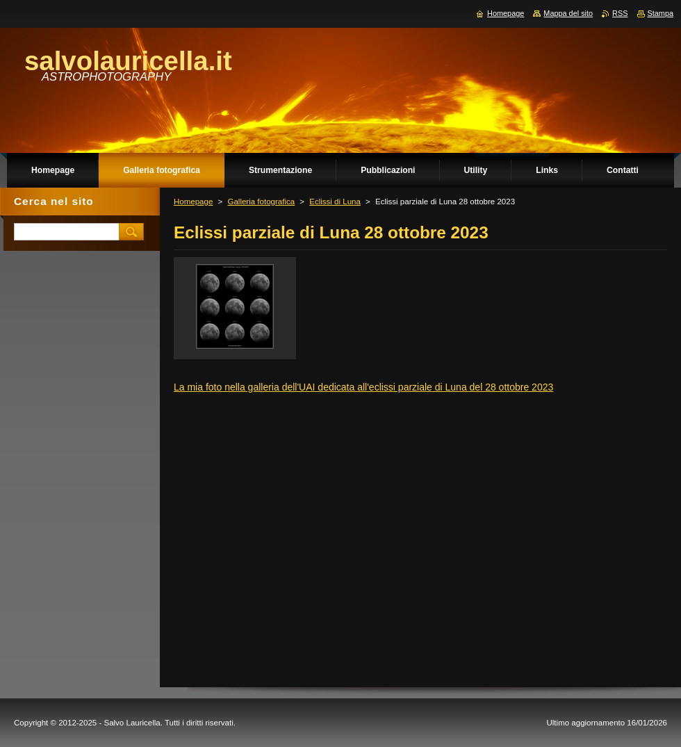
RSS (619, 13)
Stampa (660, 13)
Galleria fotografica (261, 201)
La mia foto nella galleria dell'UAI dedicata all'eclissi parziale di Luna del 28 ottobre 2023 (363, 387)
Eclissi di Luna (335, 201)
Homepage (193, 201)
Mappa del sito (568, 13)
